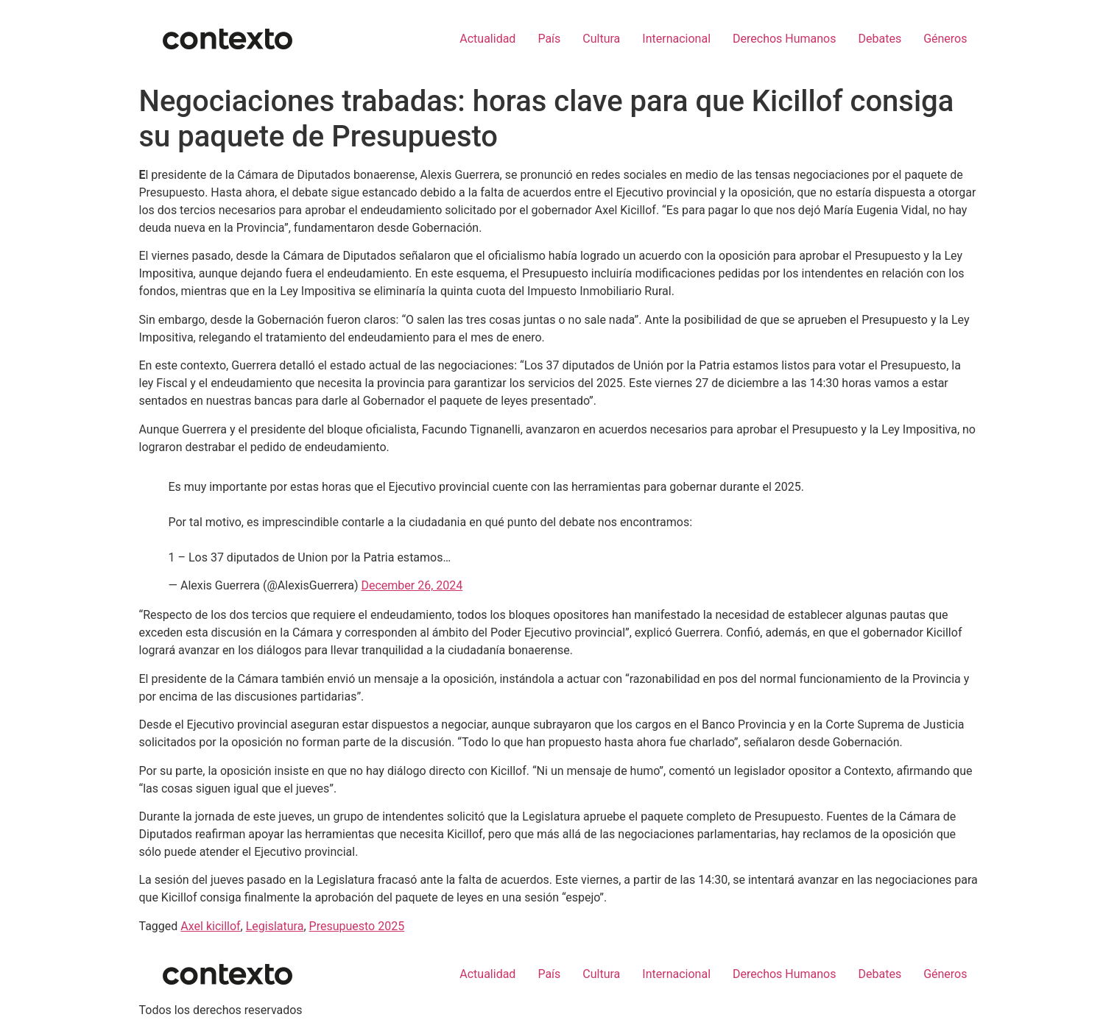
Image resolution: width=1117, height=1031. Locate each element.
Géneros (945, 39)
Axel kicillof (210, 926)
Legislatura (275, 926)
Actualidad (487, 39)
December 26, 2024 (411, 585)
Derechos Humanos (784, 39)
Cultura (601, 39)
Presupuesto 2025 (357, 926)
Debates (879, 39)
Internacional (676, 39)
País (549, 39)
